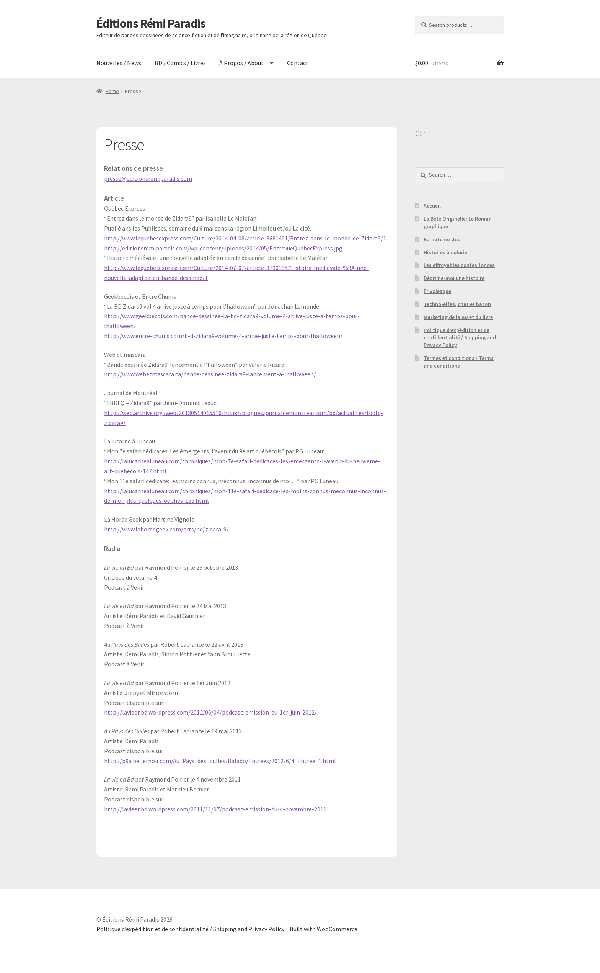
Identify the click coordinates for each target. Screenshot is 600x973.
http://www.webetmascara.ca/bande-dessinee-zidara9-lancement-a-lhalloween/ (210, 374)
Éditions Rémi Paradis (150, 23)
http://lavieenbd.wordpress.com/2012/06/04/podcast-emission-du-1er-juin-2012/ (210, 712)
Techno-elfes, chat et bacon (457, 304)
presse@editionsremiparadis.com (148, 178)
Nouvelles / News (118, 63)
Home (112, 91)
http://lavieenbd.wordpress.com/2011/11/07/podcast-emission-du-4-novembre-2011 (215, 809)
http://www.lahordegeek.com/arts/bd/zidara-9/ (166, 529)
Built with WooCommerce (323, 929)
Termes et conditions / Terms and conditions (459, 362)
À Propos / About (241, 63)
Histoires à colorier (446, 252)
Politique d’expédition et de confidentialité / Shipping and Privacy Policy (460, 338)
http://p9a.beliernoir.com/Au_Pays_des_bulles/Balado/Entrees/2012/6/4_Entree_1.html (220, 761)
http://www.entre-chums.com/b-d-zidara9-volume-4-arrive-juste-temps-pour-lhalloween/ (223, 336)
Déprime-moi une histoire (454, 278)
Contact (297, 63)
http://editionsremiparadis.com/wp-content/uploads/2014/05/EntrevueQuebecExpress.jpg (223, 248)
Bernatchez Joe (442, 239)
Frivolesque (437, 291)
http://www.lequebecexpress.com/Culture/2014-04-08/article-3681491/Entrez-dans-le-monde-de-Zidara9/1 (245, 238)
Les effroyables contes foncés (459, 265)
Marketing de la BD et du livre (458, 317)
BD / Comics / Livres (180, 63)
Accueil (432, 205)
